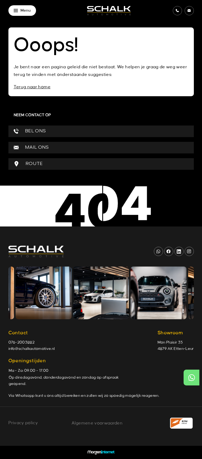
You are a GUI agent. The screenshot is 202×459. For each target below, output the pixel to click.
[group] (46, 293)
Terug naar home (32, 87)
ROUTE (28, 164)
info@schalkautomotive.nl (31, 349)
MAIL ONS (31, 147)
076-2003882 (21, 342)
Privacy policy (23, 423)
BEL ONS (30, 131)
